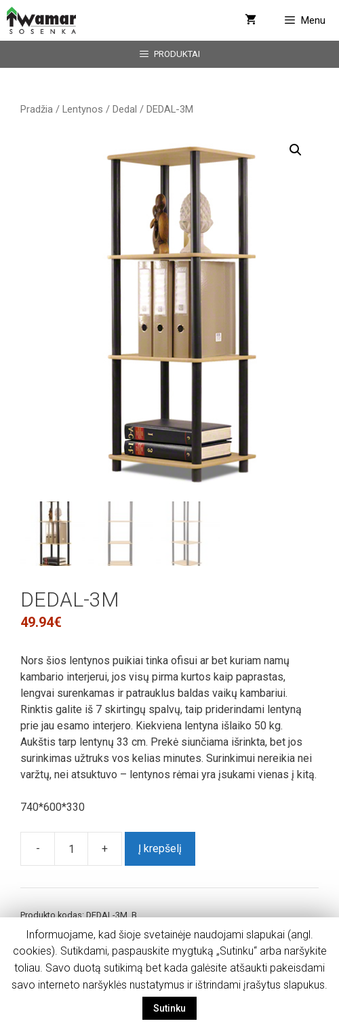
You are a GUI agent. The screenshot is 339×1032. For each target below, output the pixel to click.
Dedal (125, 109)
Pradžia (36, 109)
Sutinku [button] (169, 1008)
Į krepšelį (160, 848)
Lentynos (82, 109)
